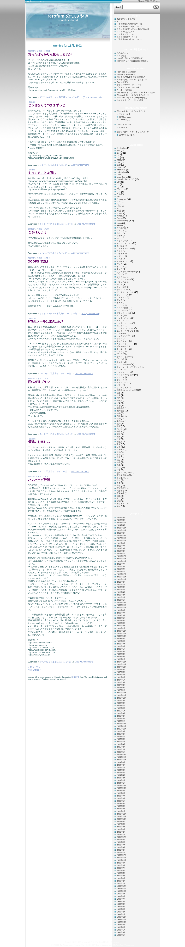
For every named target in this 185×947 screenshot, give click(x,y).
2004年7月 (121, 767)
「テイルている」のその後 (128, 87)
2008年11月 (122, 633)
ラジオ (43, 165)
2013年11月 (122, 530)
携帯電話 (120, 416)
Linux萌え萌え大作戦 (125, 179)
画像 (119, 465)
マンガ (119, 264)
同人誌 (119, 400)
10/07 (121, 127)
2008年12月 (122, 631)
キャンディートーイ (125, 344)
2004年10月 (122, 760)
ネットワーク (46, 224)
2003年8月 (121, 793)
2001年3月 (121, 850)
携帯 (119, 413)
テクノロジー (122, 290)
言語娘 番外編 (123, 475)
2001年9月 (121, 840)
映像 (119, 437)
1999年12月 (122, 886)
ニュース (120, 305)
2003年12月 (122, 785)
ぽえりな (120, 230)
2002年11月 (122, 816)
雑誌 (119, 501)
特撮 (119, 470)
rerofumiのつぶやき (68, 16)
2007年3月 (121, 685)
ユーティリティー (124, 248)
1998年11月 (122, 919)
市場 (119, 406)
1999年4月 (121, 907)
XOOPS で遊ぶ (38, 261)
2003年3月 (121, 806)
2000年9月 (121, 863)
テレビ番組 (121, 287)
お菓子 (119, 236)
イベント (120, 321)
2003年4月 (121, 804)
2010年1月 (121, 600)
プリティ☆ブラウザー (126, 272)
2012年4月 (121, 548)
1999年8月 (121, 896)
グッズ (119, 351)
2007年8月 (121, 672)
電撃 (119, 496)
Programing (122, 199)
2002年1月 (121, 834)
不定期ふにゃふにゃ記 (69, 97)
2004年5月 (121, 773)
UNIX (119, 206)
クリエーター (122, 349)
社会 (119, 460)
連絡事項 (120, 504)
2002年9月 (121, 822)
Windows (120, 216)
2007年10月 (122, 667)
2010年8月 (121, 582)
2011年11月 (122, 559)
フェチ (119, 300)
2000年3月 (121, 878)
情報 (119, 434)
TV (118, 204)
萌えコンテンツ (123, 473)
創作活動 (120, 411)
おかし (119, 233)
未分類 (119, 429)
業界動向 (120, 421)
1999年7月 (121, 899)
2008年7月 (121, 644)
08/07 (121, 135)
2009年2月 (121, 626)
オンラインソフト (124, 336)
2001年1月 (121, 852)
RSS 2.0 (75, 677)
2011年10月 (122, 561)
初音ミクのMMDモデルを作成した (131, 77)
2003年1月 (121, 811)
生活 (119, 467)
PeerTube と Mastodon (126, 72)
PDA (119, 192)
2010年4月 (121, 592)
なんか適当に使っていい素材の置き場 (133, 29)
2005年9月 (121, 731)
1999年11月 (122, 889)
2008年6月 (121, 646)
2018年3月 (121, 520)
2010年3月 (121, 595)
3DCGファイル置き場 (126, 19)
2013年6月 (121, 533)
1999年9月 (121, 894)
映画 (119, 439)
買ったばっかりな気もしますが (49, 54)
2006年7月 (121, 706)
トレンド (120, 266)
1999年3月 (121, 909)
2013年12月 (122, 528)
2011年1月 (121, 572)
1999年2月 (121, 912)
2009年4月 (121, 621)
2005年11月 (122, 726)
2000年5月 (121, 873)
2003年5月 (121, 801)
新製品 (119, 442)
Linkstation (121, 172)
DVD (119, 165)
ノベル (43, 253)
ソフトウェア (122, 388)
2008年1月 (121, 659)
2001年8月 (121, 842)
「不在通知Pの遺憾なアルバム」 (130, 24)
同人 (119, 398)
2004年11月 (122, 757)
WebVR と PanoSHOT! (126, 74)
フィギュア (121, 297)
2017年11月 (122, 523)
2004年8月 (121, 765)
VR (118, 209)
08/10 (121, 114)
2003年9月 (121, 791)
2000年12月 (122, 855)
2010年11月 (122, 577)
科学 (119, 462)
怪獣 (119, 457)
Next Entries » (34, 670)
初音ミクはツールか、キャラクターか (133, 132)
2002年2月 (121, 832)
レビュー (120, 254)
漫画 (119, 426)
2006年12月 (122, 693)
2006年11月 (122, 695)
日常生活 (120, 449)
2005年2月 (121, 749)
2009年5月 (121, 618)
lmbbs (119, 223)
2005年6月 (121, 739)
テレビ (119, 284)
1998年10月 (122, 922)
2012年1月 (121, 554)
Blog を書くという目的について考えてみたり (136, 92)
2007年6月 (121, 677)
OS (118, 184)
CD (118, 155)
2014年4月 (121, 525)
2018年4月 (121, 517)
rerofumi (127, 117)
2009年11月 (122, 605)
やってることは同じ (42, 173)
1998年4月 (121, 932)
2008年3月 (121, 654)
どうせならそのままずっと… (48, 105)
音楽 (119, 485)
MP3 (119, 182)
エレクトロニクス (124, 323)
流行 (119, 424)
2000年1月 (121, 883)
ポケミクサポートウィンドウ (129, 85)
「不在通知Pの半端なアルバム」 (130, 26)
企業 (119, 395)
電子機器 (120, 491)
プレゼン (120, 274)
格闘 (119, 418)
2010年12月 (122, 574)
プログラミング (123, 279)
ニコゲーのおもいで (125, 32)
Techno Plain (79, 945)
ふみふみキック (123, 53)
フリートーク (122, 295)
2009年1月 (121, 628)
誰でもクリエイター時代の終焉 (130, 100)
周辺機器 (120, 408)
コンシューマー (123, 372)
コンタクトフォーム (125, 34)
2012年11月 (122, 538)
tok (125, 127)
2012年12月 (122, 535)
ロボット (120, 256)
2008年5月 (121, 649)
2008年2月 (121, 657)
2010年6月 (121, 587)
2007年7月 (121, 675)
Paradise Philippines (124, 945)
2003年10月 (122, 788)
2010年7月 (121, 584)
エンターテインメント (126, 331)
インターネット (123, 318)
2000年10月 (122, 860)
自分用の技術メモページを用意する (132, 80)
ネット (119, 238)
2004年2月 (121, 780)
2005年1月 (121, 752)
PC (118, 187)
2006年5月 (121, 711)
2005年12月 (122, 724)
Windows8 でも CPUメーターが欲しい (133, 98)
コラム (119, 362)
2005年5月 (121, 742)
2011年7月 (121, 564)
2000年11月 (122, 858)
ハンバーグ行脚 (39, 480)
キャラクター (122, 341)
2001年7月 (121, 845)
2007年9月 (121, 670)
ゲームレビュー (123, 357)
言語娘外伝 (121, 478)
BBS (119, 150)
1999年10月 (122, 891)
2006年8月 (121, 703)
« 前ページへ (34, 667)
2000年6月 (121, 871)
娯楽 (119, 403)
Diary (119, 167)
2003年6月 (121, 798)
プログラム (121, 277)
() (92, 97)
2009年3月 (121, 623)
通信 (119, 506)
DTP (119, 162)
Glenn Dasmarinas (104, 945)
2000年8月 (121, 865)
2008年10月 (122, 636)
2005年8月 (121, 734)
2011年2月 (121, 569)
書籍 (119, 455)
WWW (119, 213)
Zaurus (120, 218)
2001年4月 (121, 847)
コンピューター (123, 364)
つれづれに (45, 373)
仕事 (119, 393)
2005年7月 (121, 737)
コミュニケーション (125, 375)
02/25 (121, 120)
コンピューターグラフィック (129, 367)
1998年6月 (121, 927)
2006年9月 (121, 700)
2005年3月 (121, 747)
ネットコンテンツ (48, 313)
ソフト (119, 385)
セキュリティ (122, 382)
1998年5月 (121, 930)
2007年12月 (122, 662)
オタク (119, 339)
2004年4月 (121, 775)
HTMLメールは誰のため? (45, 321)
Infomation (121, 170)
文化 (119, 444)
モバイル (120, 246)
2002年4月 (121, 827)
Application (121, 148)
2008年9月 (121, 639)
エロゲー (120, 326)
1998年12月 (122, 917)
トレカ (119, 269)
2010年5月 (121, 590)
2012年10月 (122, 541)
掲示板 (119, 431)
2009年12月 (122, 602)
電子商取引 (121, 488)
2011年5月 (121, 566)
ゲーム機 (120, 359)
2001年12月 (122, 837)
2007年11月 (122, 664)
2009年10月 (122, 608)
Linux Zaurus (122, 177)
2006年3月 (121, 716)
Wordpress (67, 945)
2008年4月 (121, 651)
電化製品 (120, 493)
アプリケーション (124, 313)
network (120, 225)
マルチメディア (123, 261)
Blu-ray (120, 153)
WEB (119, 211)
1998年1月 (121, 935)
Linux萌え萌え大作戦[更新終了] (130, 58)
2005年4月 (121, 744)
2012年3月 (121, 551)
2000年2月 (121, 881)
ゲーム (119, 354)
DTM (119, 160)
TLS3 (119, 201)
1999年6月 (121, 901)
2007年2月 (121, 688)
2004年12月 (122, 755)
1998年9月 (121, 925)
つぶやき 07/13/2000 (125, 124)
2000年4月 (121, 876)
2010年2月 (121, 597)
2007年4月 (121, 682)
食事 (119, 483)
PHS (119, 194)
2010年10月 (122, 579)
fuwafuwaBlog (123, 221)
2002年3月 (121, 829)
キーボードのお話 (124, 90)
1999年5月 (121, 904)
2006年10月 (122, 698)
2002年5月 (121, 824)
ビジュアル (121, 282)
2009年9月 (121, 610)
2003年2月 (121, 809)
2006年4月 (121, 713)
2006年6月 (121, 708)
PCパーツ (121, 189)
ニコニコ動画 (122, 308)
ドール (119, 303)
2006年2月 (121, 718)
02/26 (121, 117)
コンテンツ (121, 370)
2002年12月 (122, 814)
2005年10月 (122, 729)
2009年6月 (121, 615)
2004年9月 (121, 762)
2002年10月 (122, 819)
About (119, 21)
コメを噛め (121, 56)
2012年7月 (121, 546)
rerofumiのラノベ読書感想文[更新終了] (133, 61)
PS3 (118, 197)
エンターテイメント (125, 328)
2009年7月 (121, 613)
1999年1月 (121, 914)
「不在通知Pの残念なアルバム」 (130, 39)
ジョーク (120, 380)
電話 (119, 498)
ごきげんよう (37, 232)
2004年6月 (121, 770)
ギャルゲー (121, 346)
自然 (119, 480)
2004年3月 (121, 778)
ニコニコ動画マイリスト (127, 37)
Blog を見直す (123, 82)
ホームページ (122, 310)
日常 (119, 447)
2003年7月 (121, 796)
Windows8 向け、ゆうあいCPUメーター (134, 95)
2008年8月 (121, 641)
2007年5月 (121, 680)
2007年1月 (121, 690)
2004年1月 (121, 783)
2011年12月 (122, 556)
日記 (119, 452)
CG (118, 158)
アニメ (43, 471)
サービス (120, 377)
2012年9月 (121, 543)
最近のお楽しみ (39, 442)
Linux (119, 175)
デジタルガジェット (49, 97)
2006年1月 (121, 721)
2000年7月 (121, 868)
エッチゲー (121, 333)
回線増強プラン (39, 382)
